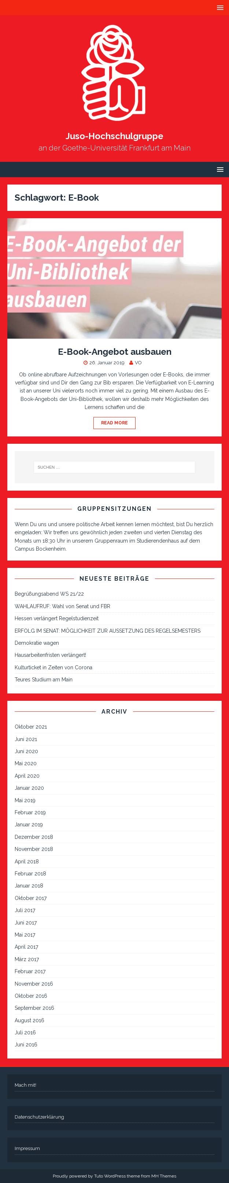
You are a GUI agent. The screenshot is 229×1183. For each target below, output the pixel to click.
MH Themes (163, 1176)
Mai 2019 (25, 800)
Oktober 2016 (31, 996)
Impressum (27, 1148)
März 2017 (27, 959)
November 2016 (34, 984)
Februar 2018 (30, 874)
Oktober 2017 (31, 898)
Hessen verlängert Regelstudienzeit (57, 618)
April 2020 (27, 776)
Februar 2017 (30, 971)
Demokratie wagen (37, 643)
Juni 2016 (26, 1045)
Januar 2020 (29, 788)
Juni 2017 (26, 923)
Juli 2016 (25, 1032)
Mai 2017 (25, 935)
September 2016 (34, 1008)
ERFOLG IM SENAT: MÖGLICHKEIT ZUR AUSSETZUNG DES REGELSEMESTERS (107, 631)
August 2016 (29, 1020)
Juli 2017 (25, 910)
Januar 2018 (29, 886)
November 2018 (34, 849)
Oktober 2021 (31, 727)
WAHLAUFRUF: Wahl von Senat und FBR (62, 606)
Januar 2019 (29, 824)
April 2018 (27, 861)
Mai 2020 (26, 763)
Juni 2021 (26, 739)
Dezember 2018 (34, 837)
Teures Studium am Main (44, 679)
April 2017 (26, 947)
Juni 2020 (26, 751)
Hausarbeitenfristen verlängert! (50, 655)
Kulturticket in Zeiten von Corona (53, 667)
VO (138, 362)
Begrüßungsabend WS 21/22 (49, 594)
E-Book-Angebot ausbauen (114, 351)
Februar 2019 (30, 812)
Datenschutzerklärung (39, 1117)
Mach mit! (25, 1085)
